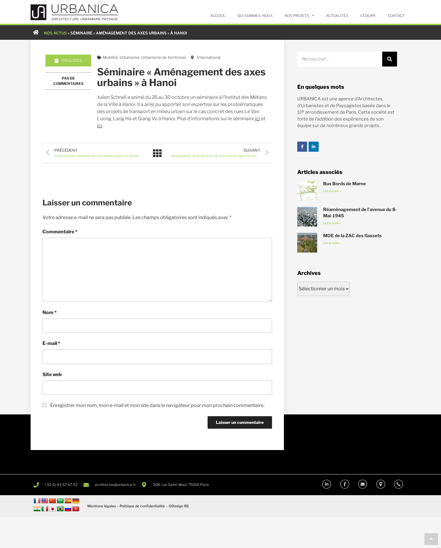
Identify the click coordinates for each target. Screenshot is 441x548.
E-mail (51, 344)
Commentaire (60, 232)
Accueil (217, 15)
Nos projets (299, 15)
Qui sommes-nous (255, 15)
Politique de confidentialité (142, 506)
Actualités (337, 15)
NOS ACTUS (55, 33)
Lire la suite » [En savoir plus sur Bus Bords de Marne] (332, 191)
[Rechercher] (389, 59)
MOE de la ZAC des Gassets (352, 235)
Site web (52, 375)
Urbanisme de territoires (163, 57)
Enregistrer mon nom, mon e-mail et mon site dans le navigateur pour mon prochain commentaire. (157, 405)
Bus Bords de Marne (344, 184)
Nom (49, 313)
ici (257, 119)
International (208, 57)
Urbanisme (130, 57)
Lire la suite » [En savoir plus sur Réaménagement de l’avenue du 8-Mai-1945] (332, 223)
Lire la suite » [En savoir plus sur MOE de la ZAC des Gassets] (332, 243)
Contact (396, 15)
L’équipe (368, 15)
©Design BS (179, 506)
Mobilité (110, 57)
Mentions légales (101, 506)
